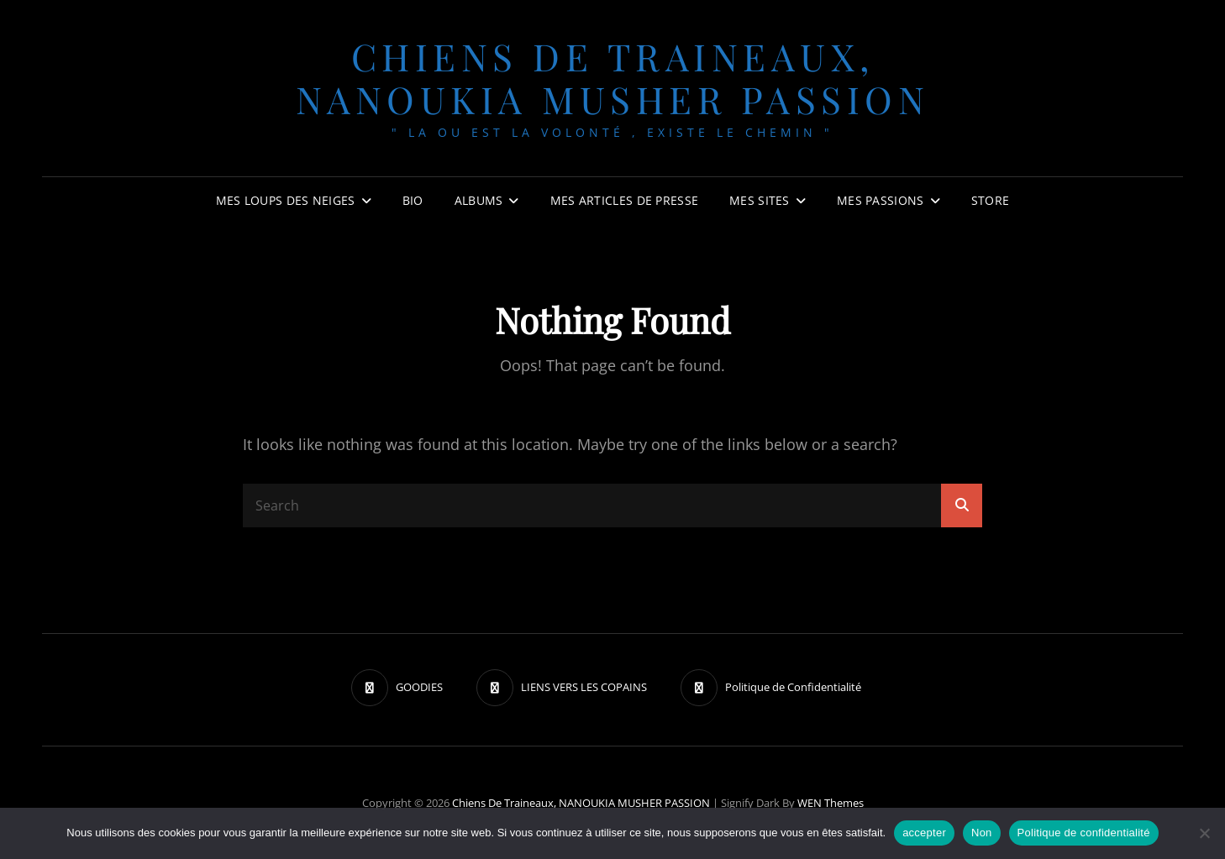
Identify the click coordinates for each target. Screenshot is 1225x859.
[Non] (1204, 833)
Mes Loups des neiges (285, 200)
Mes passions (880, 200)
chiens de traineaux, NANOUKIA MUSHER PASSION (613, 77)
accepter (924, 832)
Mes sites (759, 200)
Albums (479, 200)
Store (990, 200)
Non (981, 832)
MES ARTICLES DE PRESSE (624, 200)
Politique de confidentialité (1083, 832)
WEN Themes (830, 802)
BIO (412, 200)
